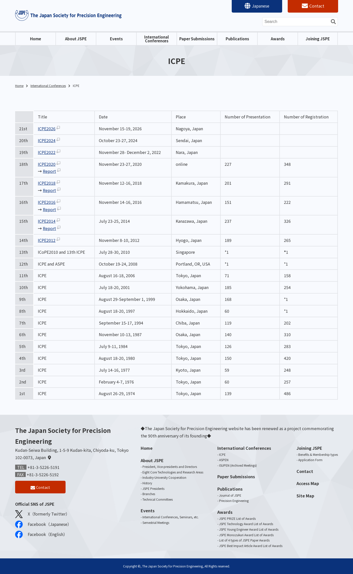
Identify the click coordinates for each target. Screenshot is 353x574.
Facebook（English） (41, 535)
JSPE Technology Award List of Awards (246, 524)
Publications (237, 38)
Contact (316, 6)
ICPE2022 (46, 152)
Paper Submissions (197, 38)
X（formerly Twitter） (42, 515)
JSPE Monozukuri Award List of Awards (246, 535)
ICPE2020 (46, 164)
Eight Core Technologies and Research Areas (172, 472)
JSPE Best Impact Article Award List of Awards (250, 546)
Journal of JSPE (230, 495)
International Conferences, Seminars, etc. (170, 517)
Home (35, 38)
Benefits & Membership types (318, 454)
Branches (148, 494)
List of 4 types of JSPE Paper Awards (244, 540)
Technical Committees (157, 499)
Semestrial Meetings (155, 522)
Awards (278, 38)
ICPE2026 (46, 128)
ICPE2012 (46, 240)
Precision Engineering (234, 500)
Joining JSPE (318, 38)
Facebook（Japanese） (43, 525)
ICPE (222, 454)
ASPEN (223, 460)
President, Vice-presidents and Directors (169, 466)
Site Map (305, 496)
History (147, 483)
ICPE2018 (46, 183)
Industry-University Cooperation (164, 477)
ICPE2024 (46, 140)
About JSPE (76, 38)
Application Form (310, 460)
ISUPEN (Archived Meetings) (238, 465)
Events (116, 38)
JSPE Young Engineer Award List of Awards (248, 529)
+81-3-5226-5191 (43, 467)
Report (49, 171)
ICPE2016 (46, 202)
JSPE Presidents (153, 488)
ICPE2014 (46, 221)
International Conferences (156, 38)
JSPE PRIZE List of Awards (237, 518)
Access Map (308, 483)
